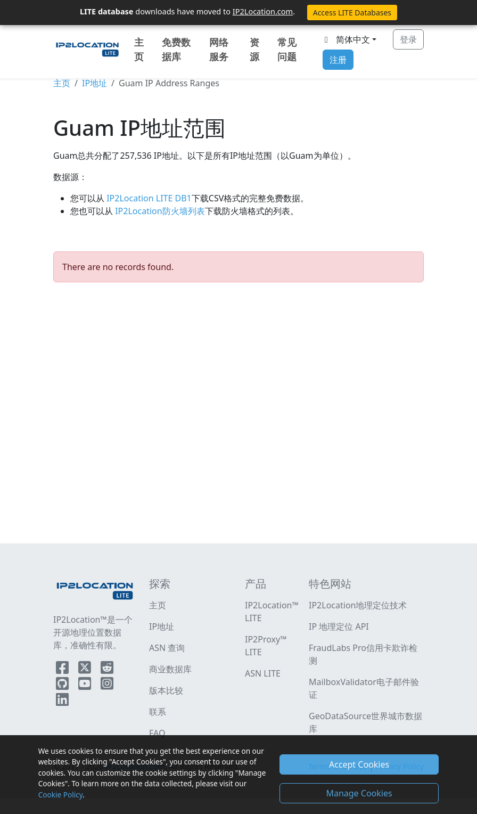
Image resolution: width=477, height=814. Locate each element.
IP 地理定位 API (339, 626)
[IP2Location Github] (63, 685)
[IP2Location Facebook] (63, 669)
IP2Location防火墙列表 (159, 211)
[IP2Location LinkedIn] (62, 701)
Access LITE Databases (352, 12)
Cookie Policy (60, 794)
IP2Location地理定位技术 (358, 605)
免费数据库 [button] (176, 49)
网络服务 (218, 49)
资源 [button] (254, 49)
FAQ (157, 733)
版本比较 (166, 690)
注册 (338, 60)
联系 (157, 712)
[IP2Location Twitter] (86, 669)
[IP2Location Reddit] (107, 669)
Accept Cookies (359, 764)
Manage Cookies (359, 793)
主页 (139, 49)
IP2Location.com (263, 11)
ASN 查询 (167, 648)
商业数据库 (170, 669)
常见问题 (287, 49)
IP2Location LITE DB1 (148, 198)
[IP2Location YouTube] (86, 685)
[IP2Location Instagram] (107, 685)
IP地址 (94, 83)
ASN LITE (263, 673)
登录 (408, 39)
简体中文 (345, 39)
